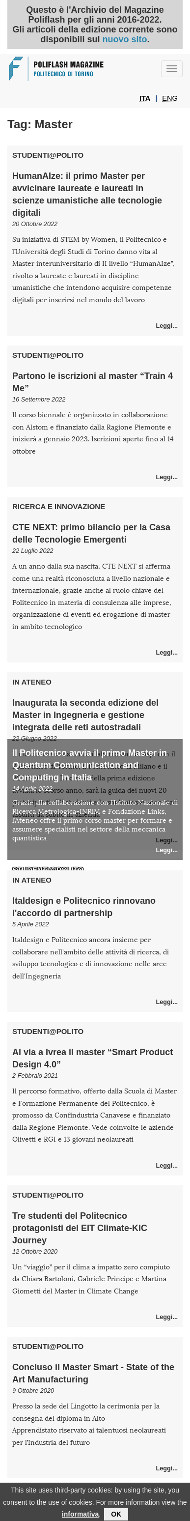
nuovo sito (124, 39)
